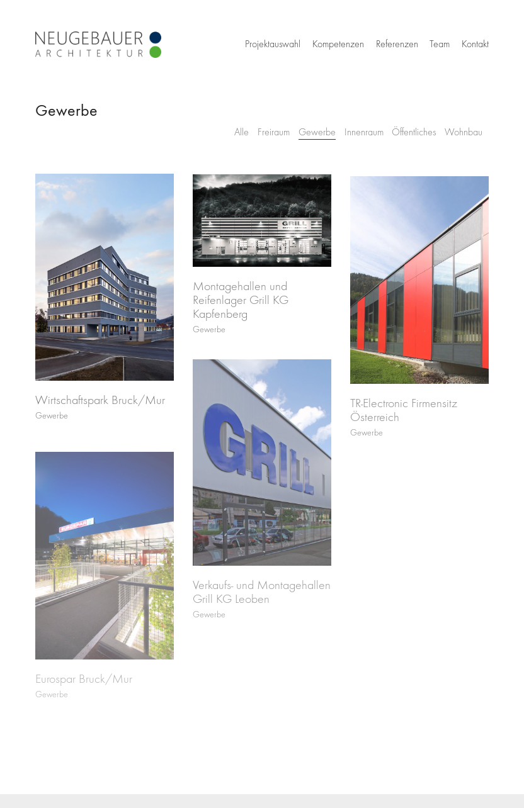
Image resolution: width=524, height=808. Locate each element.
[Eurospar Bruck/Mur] (104, 567)
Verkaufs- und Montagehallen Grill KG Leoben (262, 600)
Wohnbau (463, 132)
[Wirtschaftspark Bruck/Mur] (104, 279)
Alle (241, 132)
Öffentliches (414, 132)
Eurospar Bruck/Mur (83, 690)
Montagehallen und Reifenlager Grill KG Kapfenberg (240, 302)
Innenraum (364, 132)
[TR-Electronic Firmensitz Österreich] (419, 284)
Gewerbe (317, 132)
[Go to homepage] (98, 44)
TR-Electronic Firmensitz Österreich (403, 415)
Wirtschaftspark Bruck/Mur (100, 402)
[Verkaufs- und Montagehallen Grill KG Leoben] (262, 471)
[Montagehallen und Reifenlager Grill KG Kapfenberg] (262, 223)
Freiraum (274, 132)
